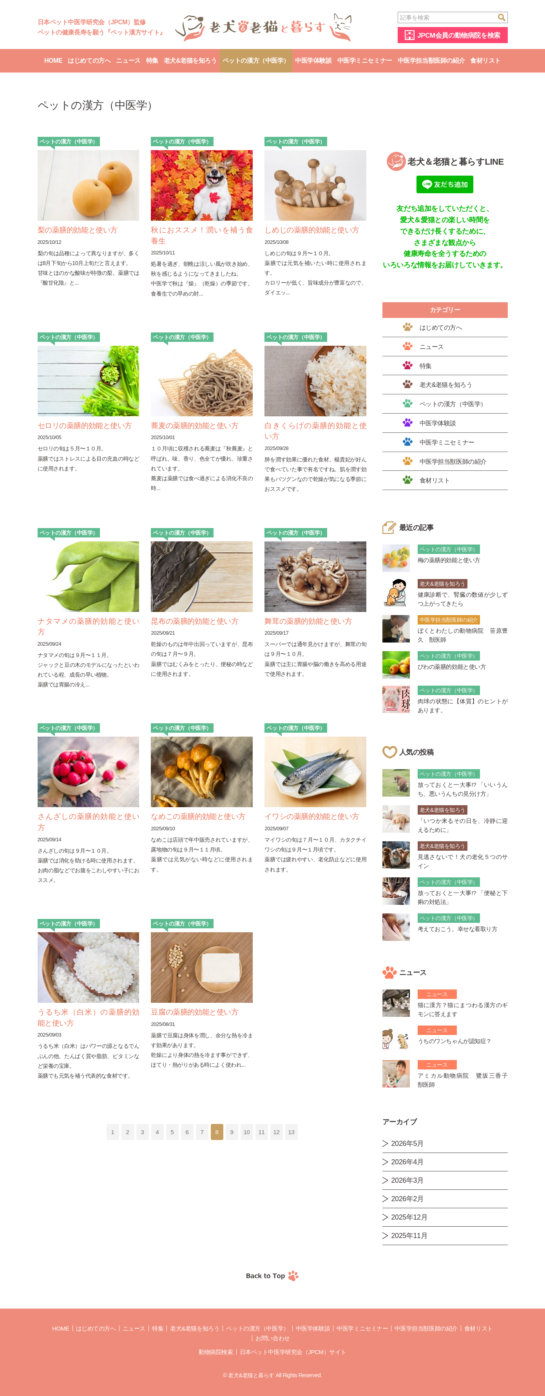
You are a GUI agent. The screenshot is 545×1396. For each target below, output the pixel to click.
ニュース (128, 60)
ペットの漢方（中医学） (256, 60)
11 (262, 1132)
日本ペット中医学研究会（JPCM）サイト (293, 1352)
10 (247, 1132)
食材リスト (485, 60)
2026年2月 (407, 1199)
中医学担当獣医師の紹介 (431, 60)
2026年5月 (407, 1143)
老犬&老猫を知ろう (190, 60)
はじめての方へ (89, 60)
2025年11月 (409, 1236)
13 (291, 1132)
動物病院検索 (216, 1352)
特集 (152, 60)
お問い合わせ (272, 1338)
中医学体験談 (313, 60)
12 (276, 1132)
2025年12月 (409, 1217)
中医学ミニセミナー (364, 60)
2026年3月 (407, 1180)
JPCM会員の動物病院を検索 (458, 35)
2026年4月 (407, 1162)
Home (53, 60)
